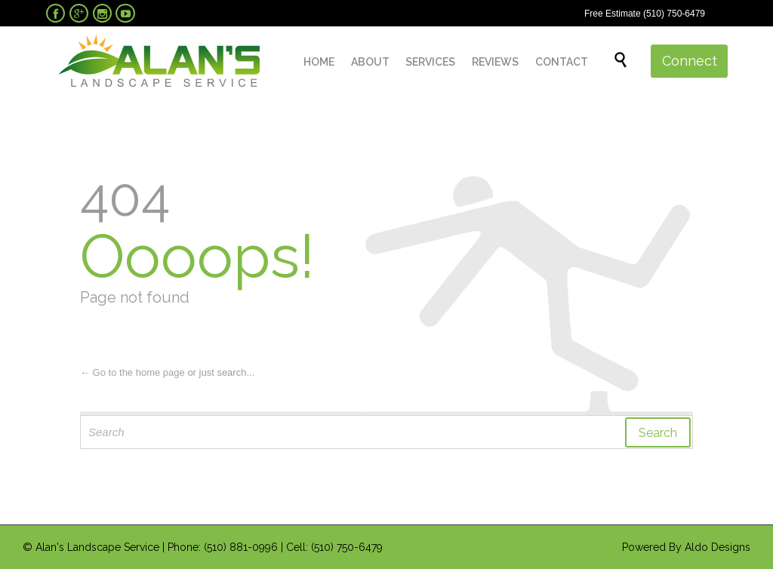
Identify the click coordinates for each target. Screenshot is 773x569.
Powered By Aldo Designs (686, 547)
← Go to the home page (132, 372)
